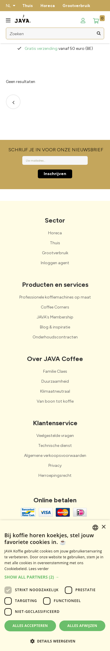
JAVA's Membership (55, 317)
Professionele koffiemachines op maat (55, 297)
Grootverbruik (76, 6)
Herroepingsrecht (55, 475)
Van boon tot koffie (55, 401)
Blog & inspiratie (55, 327)
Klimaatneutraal (55, 391)
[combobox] (95, 527)
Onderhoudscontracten (55, 337)
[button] (55, 577)
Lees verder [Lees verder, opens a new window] (39, 568)
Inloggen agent (55, 262)
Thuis (27, 6)
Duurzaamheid (55, 381)
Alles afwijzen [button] (82, 625)
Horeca (47, 6)
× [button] (103, 527)
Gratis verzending (41, 48)
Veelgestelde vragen (55, 435)
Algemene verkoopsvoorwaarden (55, 455)
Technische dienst (55, 445)
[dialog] (55, 585)
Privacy (55, 465)
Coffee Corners (55, 307)
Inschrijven (55, 173)
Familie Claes (55, 371)
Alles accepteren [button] (30, 625)
